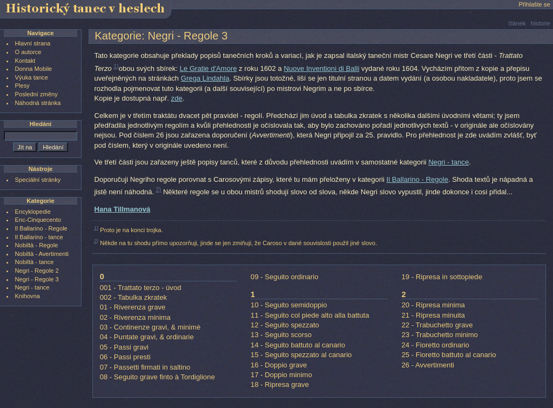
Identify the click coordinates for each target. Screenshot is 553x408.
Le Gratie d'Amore (208, 68)
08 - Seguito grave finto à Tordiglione (157, 377)
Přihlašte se (534, 4)
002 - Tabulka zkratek (133, 297)
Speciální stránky (38, 179)
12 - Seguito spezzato (285, 325)
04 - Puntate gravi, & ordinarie (147, 337)
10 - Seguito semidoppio (289, 305)
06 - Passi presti (125, 357)
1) (116, 66)
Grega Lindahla (205, 78)
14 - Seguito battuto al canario (298, 345)
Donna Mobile (33, 68)
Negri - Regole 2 (37, 270)
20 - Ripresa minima (433, 305)
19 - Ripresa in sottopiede (442, 277)
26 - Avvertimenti (428, 365)
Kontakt (25, 60)
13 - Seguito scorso (281, 335)
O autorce (28, 52)
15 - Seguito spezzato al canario (301, 355)
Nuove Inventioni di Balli (321, 68)
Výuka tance (31, 77)
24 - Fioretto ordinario (435, 345)
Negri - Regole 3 (37, 279)
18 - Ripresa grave (280, 384)
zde (177, 98)
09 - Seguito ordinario (284, 277)
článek (516, 23)
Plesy (22, 85)
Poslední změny (36, 94)
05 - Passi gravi (124, 347)
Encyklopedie (33, 211)
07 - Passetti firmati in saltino (145, 367)
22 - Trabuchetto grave (437, 325)
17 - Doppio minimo (281, 375)
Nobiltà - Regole (36, 245)
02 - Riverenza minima (135, 317)
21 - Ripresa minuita (433, 315)
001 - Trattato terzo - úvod (140, 288)
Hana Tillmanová (122, 209)
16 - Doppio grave (279, 365)
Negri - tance (448, 162)
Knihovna (27, 296)
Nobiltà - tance (34, 262)
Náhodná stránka (38, 103)
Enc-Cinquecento (38, 219)
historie (540, 23)
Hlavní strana (33, 43)
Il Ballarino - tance (39, 237)
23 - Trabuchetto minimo (440, 335)
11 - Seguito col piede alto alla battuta (310, 315)
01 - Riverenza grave (133, 307)
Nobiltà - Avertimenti (42, 254)
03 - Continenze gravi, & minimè (150, 327)
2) (158, 189)
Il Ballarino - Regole (417, 179)
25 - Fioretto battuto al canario (449, 355)
